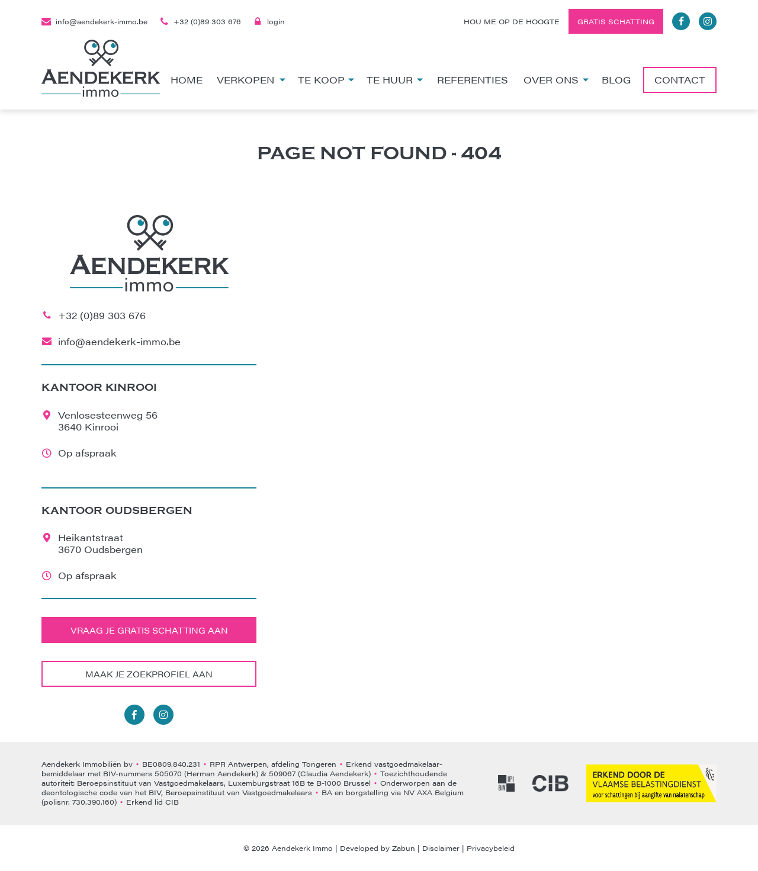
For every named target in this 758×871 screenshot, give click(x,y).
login (269, 21)
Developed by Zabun (377, 848)
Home (187, 79)
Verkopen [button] (251, 79)
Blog (616, 79)
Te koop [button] (326, 79)
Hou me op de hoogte (512, 21)
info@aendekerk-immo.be (94, 21)
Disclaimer (441, 848)
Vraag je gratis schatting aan (149, 630)
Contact (679, 79)
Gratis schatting (615, 21)
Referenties (472, 79)
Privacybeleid (491, 848)
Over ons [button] (556, 79)
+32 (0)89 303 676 (200, 21)
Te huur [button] (395, 79)
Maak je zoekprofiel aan (149, 674)
